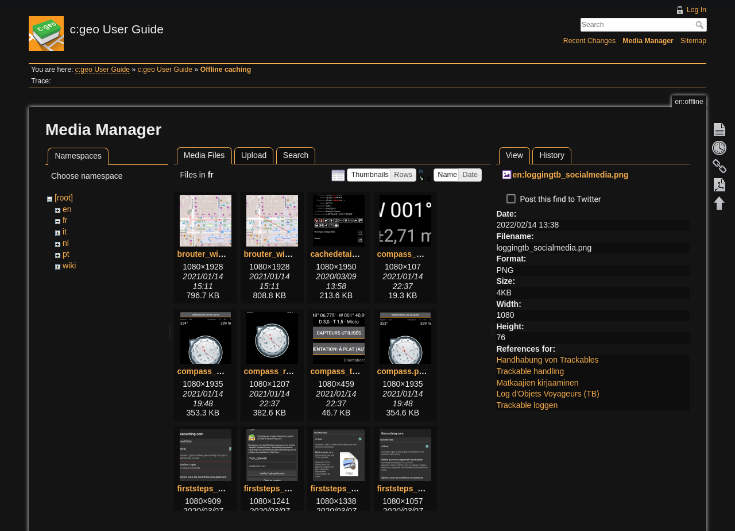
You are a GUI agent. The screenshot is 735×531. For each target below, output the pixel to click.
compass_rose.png (280, 371)
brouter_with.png (209, 254)
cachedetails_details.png (357, 254)
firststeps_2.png (274, 488)
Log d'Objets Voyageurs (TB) (547, 393)
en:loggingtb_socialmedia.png (570, 174)
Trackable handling (530, 371)
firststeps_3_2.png (412, 488)
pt (66, 254)
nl (66, 243)
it (65, 231)
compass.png (402, 371)
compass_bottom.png (418, 254)
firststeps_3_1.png (345, 488)
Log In (696, 10)
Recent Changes (589, 41)
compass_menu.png (215, 371)
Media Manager (648, 41)
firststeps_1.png (208, 488)
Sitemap (693, 41)
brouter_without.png (282, 254)
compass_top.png (344, 371)
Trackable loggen (527, 405)
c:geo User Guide (102, 70)
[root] (64, 197)
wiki (69, 265)
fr (65, 220)
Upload (253, 155)
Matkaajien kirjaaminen (537, 382)
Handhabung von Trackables (547, 359)
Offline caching (225, 70)
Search (700, 25)
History (551, 155)
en (67, 209)
